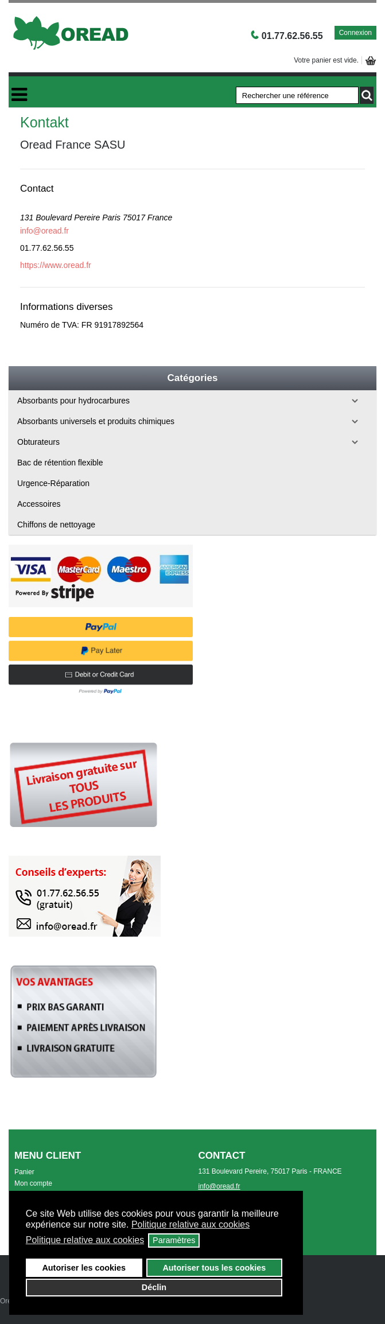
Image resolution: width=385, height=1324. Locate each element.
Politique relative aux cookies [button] (190, 1224)
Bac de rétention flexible (60, 462)
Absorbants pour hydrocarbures (73, 400)
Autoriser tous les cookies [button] (214, 1267)
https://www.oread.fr (55, 265)
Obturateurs (38, 441)
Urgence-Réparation (53, 483)
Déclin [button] (154, 1287)
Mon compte (33, 1183)
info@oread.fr (44, 230)
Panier (24, 1172)
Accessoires (38, 503)
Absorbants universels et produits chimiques (95, 421)
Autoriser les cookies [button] (84, 1267)
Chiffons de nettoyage (56, 524)
